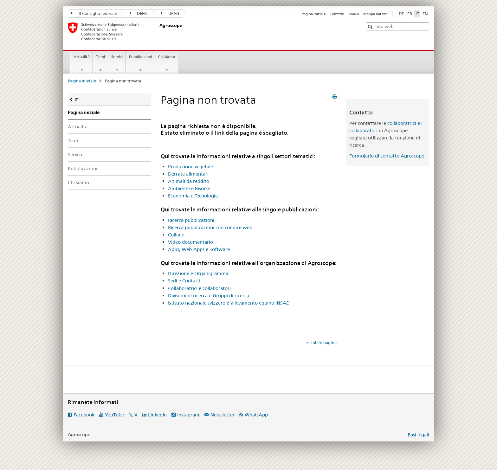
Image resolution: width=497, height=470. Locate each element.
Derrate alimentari (188, 174)
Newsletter (222, 415)
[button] (371, 27)
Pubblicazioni (140, 56)
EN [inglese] (425, 13)
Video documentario (190, 242)
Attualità (82, 56)
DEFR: (139, 13)
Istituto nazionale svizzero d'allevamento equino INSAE (228, 303)
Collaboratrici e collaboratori (199, 288)
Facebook (84, 415)
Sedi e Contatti (184, 281)
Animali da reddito (188, 181)
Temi (100, 56)
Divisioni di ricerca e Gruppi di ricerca (208, 296)
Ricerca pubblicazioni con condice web (210, 227)
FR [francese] (409, 13)
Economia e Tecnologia (193, 196)
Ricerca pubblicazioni (191, 220)
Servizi (117, 56)
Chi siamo (166, 56)
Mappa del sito (375, 14)
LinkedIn (157, 415)
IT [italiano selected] (417, 13)
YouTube (114, 415)
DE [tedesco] (401, 13)
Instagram (188, 415)
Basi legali (418, 435)
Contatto (337, 14)
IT (80, 98)
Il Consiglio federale (94, 13)
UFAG (170, 13)
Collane (176, 235)
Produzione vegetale (190, 167)
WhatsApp (256, 415)
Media (354, 14)
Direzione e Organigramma (198, 273)
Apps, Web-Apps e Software (199, 249)
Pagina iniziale (314, 14)
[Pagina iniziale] (158, 31)
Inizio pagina (323, 342)
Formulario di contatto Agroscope (386, 156)
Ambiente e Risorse (189, 188)
